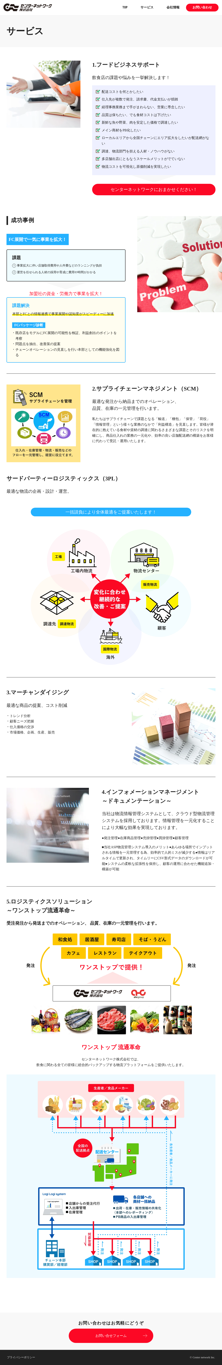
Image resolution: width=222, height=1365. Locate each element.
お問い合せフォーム (111, 1336)
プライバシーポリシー (21, 1357)
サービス (146, 7)
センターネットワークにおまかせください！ (154, 189)
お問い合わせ (202, 7)
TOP (124, 7)
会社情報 (173, 7)
